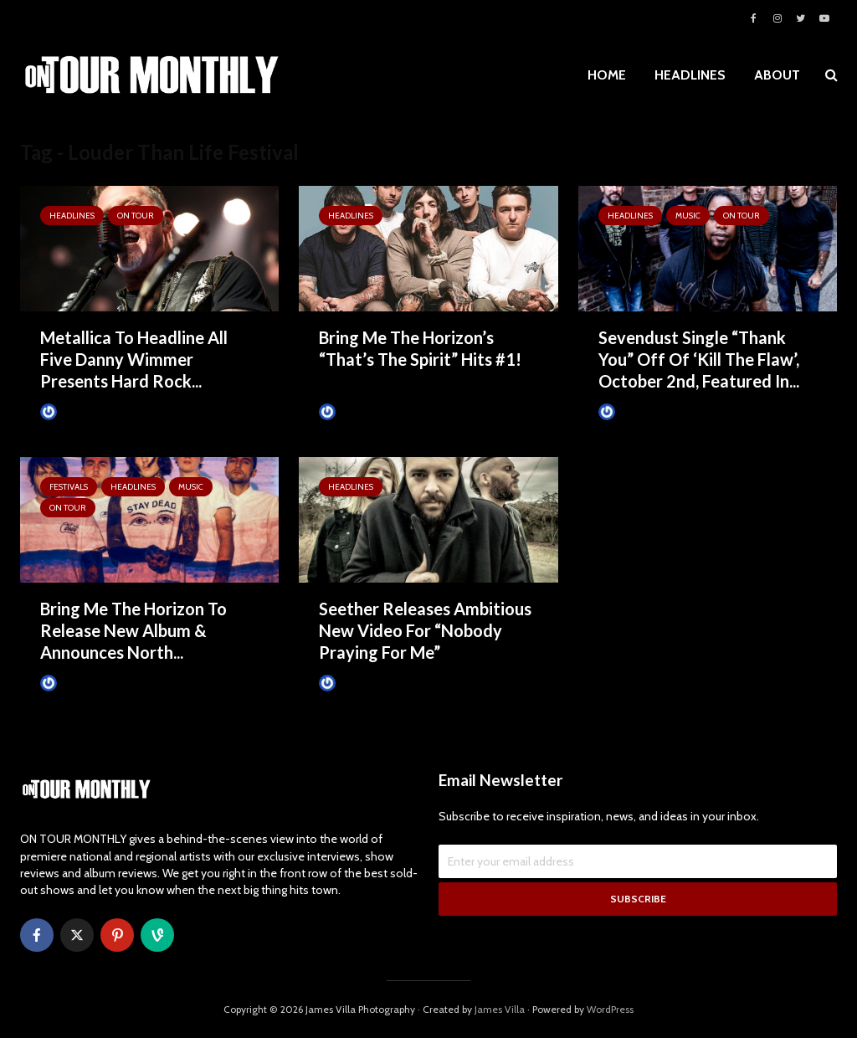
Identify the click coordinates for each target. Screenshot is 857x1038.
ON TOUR (135, 215)
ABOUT (777, 75)
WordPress (610, 1009)
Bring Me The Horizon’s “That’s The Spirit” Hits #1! (420, 348)
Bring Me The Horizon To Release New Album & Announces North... (133, 630)
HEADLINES (690, 75)
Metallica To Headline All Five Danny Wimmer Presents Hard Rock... (134, 359)
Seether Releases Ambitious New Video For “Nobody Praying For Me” (425, 630)
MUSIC (687, 215)
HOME (607, 75)
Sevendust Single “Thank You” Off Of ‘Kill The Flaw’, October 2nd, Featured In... (698, 359)
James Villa (73, 412)
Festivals (68, 486)
